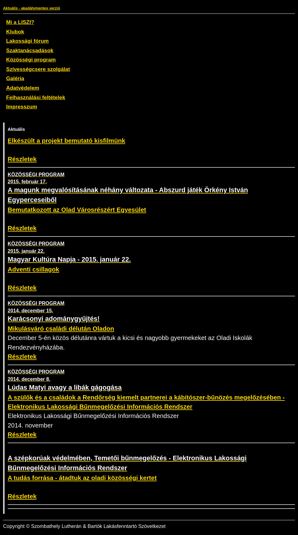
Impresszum (21, 106)
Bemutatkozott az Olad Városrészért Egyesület (77, 209)
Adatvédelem (22, 88)
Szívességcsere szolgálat (38, 69)
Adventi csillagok (33, 269)
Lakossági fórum (27, 41)
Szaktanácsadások (29, 50)
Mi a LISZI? (20, 22)
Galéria (15, 78)
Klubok (15, 32)
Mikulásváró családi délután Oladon (61, 328)
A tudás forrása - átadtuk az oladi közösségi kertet (82, 477)
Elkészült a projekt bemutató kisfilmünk (66, 140)
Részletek (22, 159)
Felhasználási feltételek (35, 97)
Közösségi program (31, 60)
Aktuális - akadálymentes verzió (31, 8)
